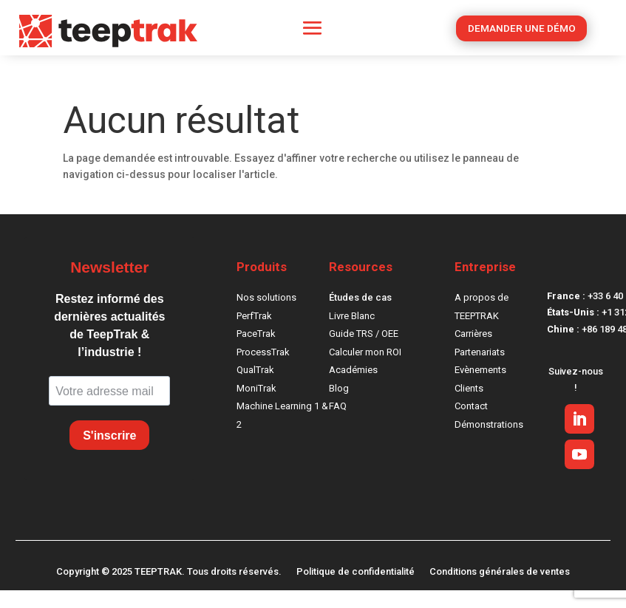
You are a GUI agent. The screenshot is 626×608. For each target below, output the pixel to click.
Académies (353, 369)
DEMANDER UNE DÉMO (521, 29)
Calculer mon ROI (365, 352)
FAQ (338, 405)
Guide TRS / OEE (363, 333)
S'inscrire (109, 435)
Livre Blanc (352, 315)
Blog (339, 388)
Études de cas (360, 297)
